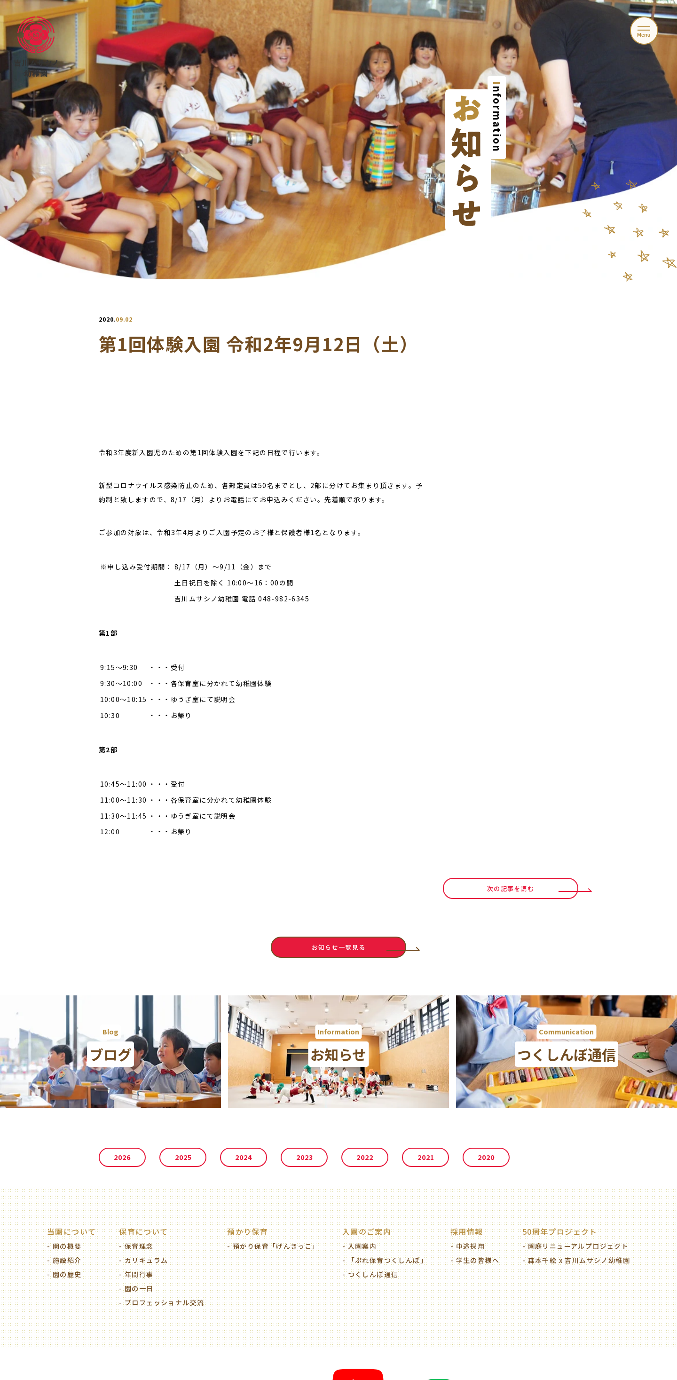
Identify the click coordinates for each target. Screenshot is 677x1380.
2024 (243, 1157)
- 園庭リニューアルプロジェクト (575, 1246)
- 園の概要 (64, 1246)
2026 (122, 1157)
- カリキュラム (143, 1260)
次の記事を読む (510, 888)
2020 (486, 1157)
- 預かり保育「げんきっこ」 (273, 1246)
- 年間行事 (136, 1274)
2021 (425, 1157)
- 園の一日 (136, 1288)
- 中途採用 (467, 1246)
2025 (183, 1157)
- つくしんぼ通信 (370, 1274)
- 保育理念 (136, 1246)
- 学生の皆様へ (474, 1260)
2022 (364, 1157)
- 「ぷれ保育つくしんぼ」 (384, 1260)
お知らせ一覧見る (338, 947)
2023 (304, 1157)
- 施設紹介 (64, 1260)
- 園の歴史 (64, 1274)
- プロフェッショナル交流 (161, 1302)
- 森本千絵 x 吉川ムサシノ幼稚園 (576, 1260)
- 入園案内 (359, 1246)
